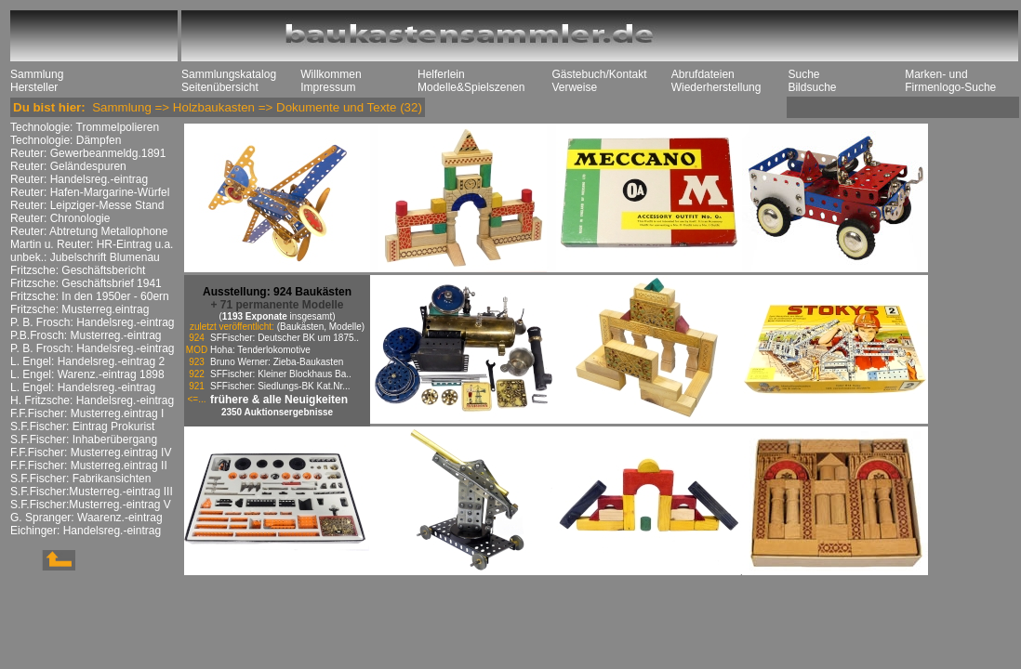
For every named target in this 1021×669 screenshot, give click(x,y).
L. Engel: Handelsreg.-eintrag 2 (87, 361)
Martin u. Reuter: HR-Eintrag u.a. (91, 244)
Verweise (574, 87)
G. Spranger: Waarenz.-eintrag (86, 517)
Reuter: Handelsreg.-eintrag (79, 179)
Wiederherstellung (716, 87)
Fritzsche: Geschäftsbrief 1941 (86, 283)
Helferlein (441, 74)
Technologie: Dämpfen (65, 140)
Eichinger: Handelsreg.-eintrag (85, 530)
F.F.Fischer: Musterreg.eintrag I (87, 413)
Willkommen (330, 74)
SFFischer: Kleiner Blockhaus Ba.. (280, 374)
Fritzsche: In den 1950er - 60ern (89, 296)
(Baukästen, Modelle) (321, 326)
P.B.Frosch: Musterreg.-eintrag (86, 335)
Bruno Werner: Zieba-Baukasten (276, 362)
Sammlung (36, 74)
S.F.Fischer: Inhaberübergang (83, 439)
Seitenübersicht (220, 87)
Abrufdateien (703, 74)
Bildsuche (812, 87)
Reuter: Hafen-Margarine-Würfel (89, 192)
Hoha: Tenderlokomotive (260, 350)
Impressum (327, 87)
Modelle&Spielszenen (471, 87)
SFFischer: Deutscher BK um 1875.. (284, 338)
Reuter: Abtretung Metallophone (88, 231)
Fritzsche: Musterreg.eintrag (79, 309)
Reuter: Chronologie (60, 218)
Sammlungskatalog (228, 74)
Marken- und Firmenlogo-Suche (950, 81)
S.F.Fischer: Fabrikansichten (80, 478)
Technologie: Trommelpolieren (84, 127)
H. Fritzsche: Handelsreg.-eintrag (92, 400)
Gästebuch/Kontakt (598, 74)
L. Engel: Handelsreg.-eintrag (82, 387)
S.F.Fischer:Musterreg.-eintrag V (90, 504)
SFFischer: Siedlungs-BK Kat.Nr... (280, 386)
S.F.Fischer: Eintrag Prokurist (82, 426)
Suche (803, 74)
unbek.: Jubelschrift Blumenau (85, 257)
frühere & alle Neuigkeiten (279, 399)
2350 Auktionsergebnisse (277, 412)
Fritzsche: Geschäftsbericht (77, 270)
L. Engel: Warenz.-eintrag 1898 (87, 374)
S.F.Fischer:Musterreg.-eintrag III (91, 491)
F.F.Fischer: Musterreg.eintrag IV (90, 452)
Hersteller (34, 87)
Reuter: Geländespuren (68, 166)
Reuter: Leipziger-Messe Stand (87, 205)
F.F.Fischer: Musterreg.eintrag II (88, 465)
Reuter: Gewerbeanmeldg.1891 (88, 153)
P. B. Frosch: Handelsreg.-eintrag (92, 322)
